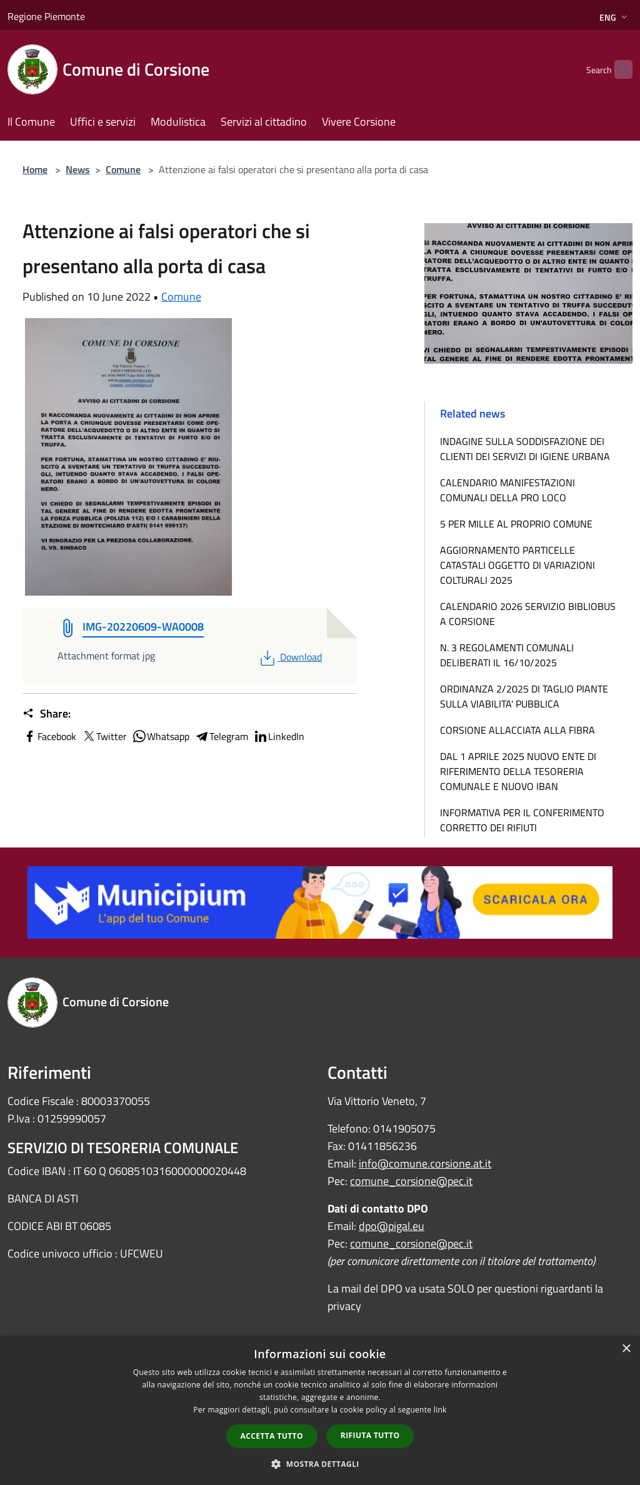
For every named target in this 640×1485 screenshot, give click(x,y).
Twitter (104, 736)
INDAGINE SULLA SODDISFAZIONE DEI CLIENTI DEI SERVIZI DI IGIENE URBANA (525, 449)
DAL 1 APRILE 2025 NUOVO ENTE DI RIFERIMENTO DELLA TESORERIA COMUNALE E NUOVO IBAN (518, 771)
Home (35, 169)
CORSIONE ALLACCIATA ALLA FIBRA (517, 730)
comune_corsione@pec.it (411, 1180)
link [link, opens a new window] (440, 1409)
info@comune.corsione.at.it (425, 1163)
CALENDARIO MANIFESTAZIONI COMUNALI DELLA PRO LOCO (507, 490)
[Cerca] (617, 69)
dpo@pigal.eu (391, 1226)
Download (290, 656)
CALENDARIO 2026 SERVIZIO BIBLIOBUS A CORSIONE (528, 614)
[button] (320, 1464)
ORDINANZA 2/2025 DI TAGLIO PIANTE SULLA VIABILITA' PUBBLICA (524, 696)
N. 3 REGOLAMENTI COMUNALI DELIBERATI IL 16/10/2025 (507, 655)
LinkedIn (278, 736)
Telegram (221, 736)
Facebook (49, 736)
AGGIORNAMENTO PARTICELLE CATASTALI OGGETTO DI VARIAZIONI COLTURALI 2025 (517, 565)
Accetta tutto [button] (272, 1436)
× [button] (626, 1349)
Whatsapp (160, 736)
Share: (46, 713)
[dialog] (320, 1410)
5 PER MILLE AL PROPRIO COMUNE (516, 523)
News (78, 169)
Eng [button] (614, 17)
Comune (123, 169)
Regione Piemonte (46, 16)
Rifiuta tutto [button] (370, 1435)
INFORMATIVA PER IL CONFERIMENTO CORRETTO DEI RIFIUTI (522, 820)
